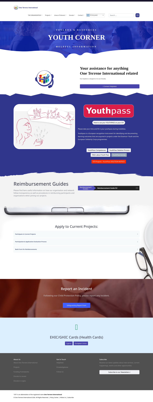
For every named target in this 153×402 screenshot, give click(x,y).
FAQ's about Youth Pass (100, 155)
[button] (136, 187)
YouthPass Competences (97, 150)
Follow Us (60, 372)
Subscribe (70, 397)
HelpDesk (60, 363)
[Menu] (137, 15)
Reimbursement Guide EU (107, 188)
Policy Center (54, 397)
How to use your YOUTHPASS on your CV (109, 123)
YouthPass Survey (119, 155)
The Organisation (34, 15)
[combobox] (121, 15)
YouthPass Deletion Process (119, 150)
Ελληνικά (92, 15)
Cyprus (68, 343)
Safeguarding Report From (76, 305)
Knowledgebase (62, 367)
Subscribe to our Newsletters (119, 372)
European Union (81, 343)
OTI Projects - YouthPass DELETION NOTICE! (109, 162)
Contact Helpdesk (110, 86)
